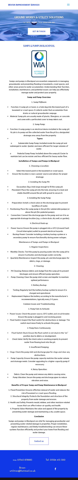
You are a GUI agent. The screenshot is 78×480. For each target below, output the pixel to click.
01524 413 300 (32, 23)
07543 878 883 (49, 23)
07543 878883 (24, 460)
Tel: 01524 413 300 (55, 460)
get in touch (39, 31)
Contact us (39, 441)
